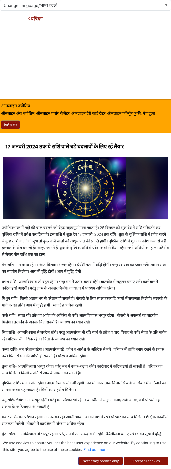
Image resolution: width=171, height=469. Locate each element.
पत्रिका (35, 19)
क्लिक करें (10, 125)
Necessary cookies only (101, 461)
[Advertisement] (85, 60)
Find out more (95, 449)
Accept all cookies (146, 461)
